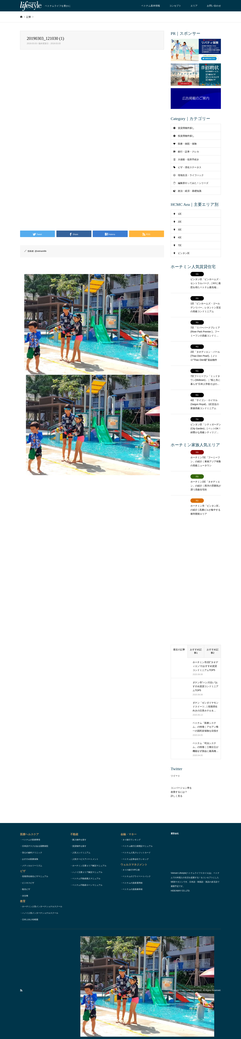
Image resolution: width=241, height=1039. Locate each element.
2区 (180, 221)
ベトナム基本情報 (150, 5)
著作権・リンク (134, 1029)
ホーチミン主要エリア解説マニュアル (89, 853)
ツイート (175, 763)
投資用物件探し (186, 136)
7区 (180, 245)
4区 (180, 237)
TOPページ (92, 1029)
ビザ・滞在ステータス (189, 167)
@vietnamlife (41, 251)
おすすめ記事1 (196, 638)
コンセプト (175, 5)
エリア (193, 5)
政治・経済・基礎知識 (189, 191)
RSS (21, 977)
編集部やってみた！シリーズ (193, 183)
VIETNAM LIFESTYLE (192, 977)
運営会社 (148, 1029)
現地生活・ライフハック (191, 175)
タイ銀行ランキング (132, 827)
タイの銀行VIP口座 (131, 857)
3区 (180, 229)
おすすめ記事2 (212, 638)
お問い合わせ (214, 5)
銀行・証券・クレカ (188, 151)
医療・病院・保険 (187, 143)
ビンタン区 (184, 253)
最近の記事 (179, 636)
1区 (180, 213)
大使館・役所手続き (188, 159)
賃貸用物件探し (186, 128)
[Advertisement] (92, 92)
